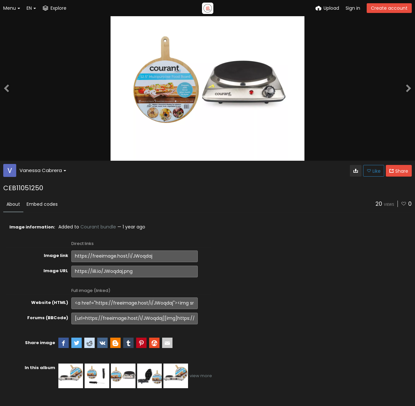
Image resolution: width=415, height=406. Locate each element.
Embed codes (42, 204)
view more (201, 376)
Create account (389, 8)
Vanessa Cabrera (42, 170)
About (13, 204)
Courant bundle (98, 227)
